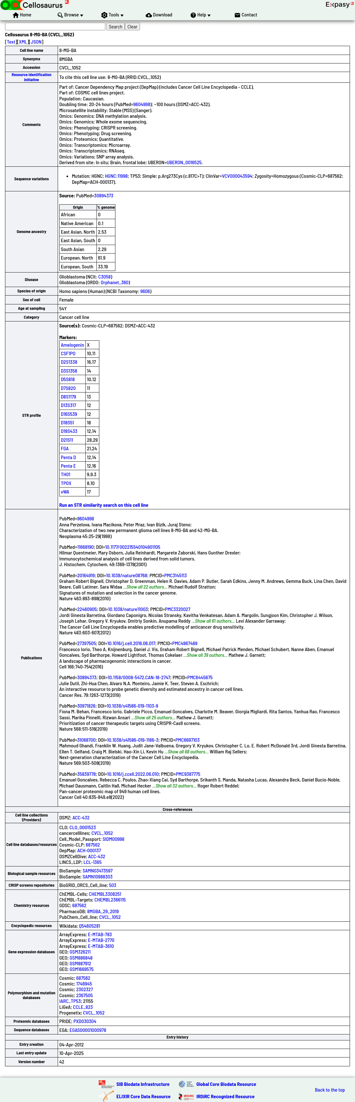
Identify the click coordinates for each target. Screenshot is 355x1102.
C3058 (104, 276)
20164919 (86, 575)
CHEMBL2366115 (110, 899)
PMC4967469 (184, 643)
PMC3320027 (177, 609)
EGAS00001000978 (88, 1030)
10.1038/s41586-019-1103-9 (132, 706)
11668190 (85, 547)
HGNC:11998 (116, 176)
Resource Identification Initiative (31, 77)
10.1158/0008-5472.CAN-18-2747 (139, 677)
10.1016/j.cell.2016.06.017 (131, 643)
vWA (65, 491)
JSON (36, 42)
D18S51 (67, 422)
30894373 (103, 195)
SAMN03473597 (98, 870)
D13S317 (68, 405)
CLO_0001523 (82, 827)
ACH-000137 (89, 850)
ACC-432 (81, 817)
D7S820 (68, 388)
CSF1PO (68, 353)
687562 (93, 844)
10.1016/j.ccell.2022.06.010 (133, 774)
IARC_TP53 (70, 1001)
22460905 (87, 609)
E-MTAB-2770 (101, 940)
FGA (65, 448)
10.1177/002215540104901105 (132, 547)
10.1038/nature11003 (128, 609)
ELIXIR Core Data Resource (143, 1096)
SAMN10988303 (98, 876)
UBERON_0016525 (184, 162)
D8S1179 (68, 396)
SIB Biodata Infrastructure (142, 1084)
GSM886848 (81, 958)
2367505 (84, 995)
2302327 (84, 989)
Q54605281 (89, 926)
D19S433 (69, 431)
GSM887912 (80, 963)
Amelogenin (72, 345)
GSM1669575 (82, 969)
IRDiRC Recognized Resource (225, 1096)
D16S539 (69, 414)
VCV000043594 (237, 176)
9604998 (141, 104)
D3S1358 (69, 371)
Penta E (68, 466)
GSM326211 (80, 952)
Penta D (68, 457)
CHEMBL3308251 (105, 894)
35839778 (86, 774)
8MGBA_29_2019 (103, 911)
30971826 (86, 706)
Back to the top (330, 1090)
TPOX (66, 483)
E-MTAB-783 (100, 934)
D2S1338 (69, 362)
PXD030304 (84, 1021)
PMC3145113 (175, 575)
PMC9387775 (188, 774)
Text (11, 42)
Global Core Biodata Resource (226, 1084)
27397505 (86, 643)
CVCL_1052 (102, 833)
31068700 (86, 740)
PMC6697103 (187, 740)
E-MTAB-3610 (101, 946)
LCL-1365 (93, 862)
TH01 (65, 474)
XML (23, 42)
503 (112, 885)
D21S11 (67, 440)
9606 (145, 291)
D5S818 (68, 379)
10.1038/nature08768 (126, 575)
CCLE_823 (83, 1007)
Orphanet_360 (115, 282)
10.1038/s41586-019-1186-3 (133, 740)
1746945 (84, 983)
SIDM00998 (113, 839)
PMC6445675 (199, 677)
